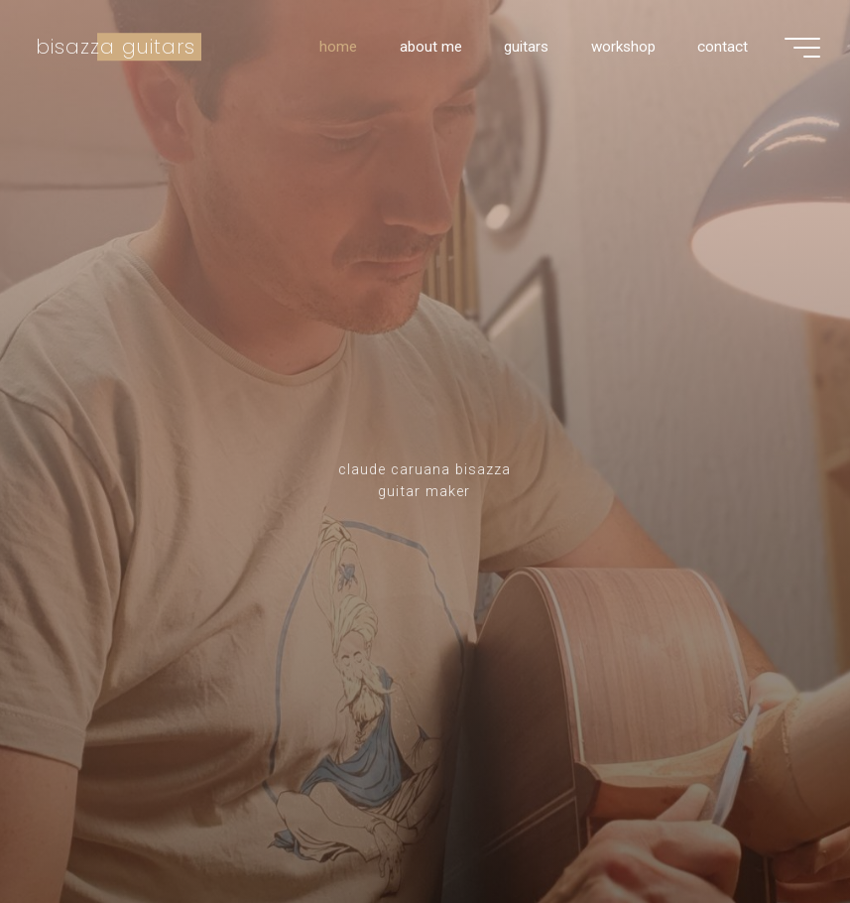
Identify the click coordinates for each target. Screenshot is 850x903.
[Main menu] (802, 48)
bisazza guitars (115, 47)
